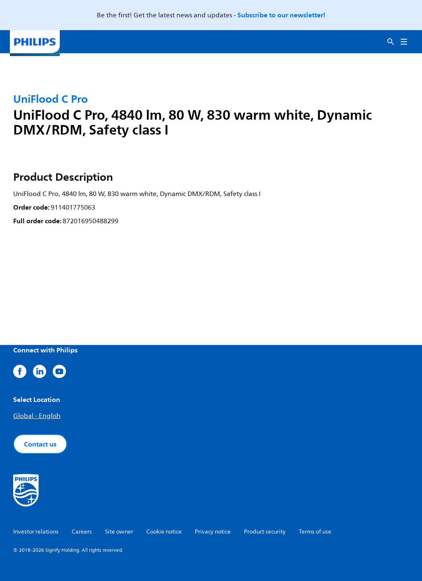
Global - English (37, 416)
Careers (82, 531)
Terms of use (315, 531)
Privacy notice (213, 531)
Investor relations (36, 531)
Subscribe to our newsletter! (281, 15)
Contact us (40, 444)
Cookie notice (164, 531)
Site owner (119, 531)
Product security (265, 531)
